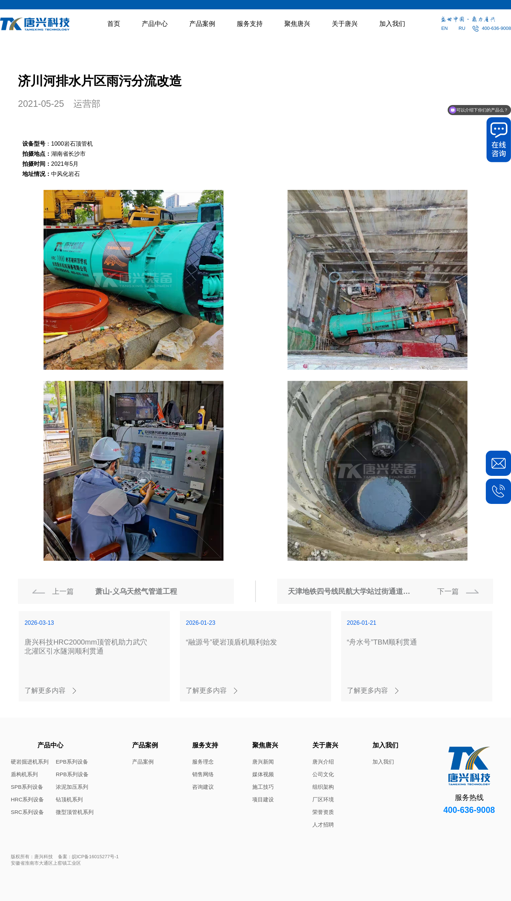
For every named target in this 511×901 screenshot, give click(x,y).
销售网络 (203, 774)
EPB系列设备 (72, 762)
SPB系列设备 (27, 787)
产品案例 (202, 23)
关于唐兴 (345, 23)
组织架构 (323, 787)
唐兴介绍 (323, 762)
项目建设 (263, 799)
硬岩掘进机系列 (30, 762)
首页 (113, 23)
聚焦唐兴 (297, 23)
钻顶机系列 (69, 799)
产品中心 (155, 23)
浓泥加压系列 (72, 787)
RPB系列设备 (72, 774)
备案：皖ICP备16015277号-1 (88, 856)
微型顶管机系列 (75, 812)
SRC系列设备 (27, 812)
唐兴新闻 (263, 762)
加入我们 (392, 23)
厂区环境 (323, 799)
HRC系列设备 (27, 799)
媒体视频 (263, 774)
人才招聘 (323, 825)
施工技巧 (263, 787)
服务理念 (203, 762)
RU (461, 28)
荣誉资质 (323, 812)
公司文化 (323, 774)
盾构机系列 (24, 774)
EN (444, 28)
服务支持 (250, 23)
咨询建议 (203, 787)
